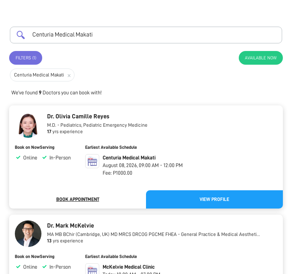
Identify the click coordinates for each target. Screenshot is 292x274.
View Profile (214, 199)
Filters (26, 58)
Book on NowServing (34, 147)
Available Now (261, 58)
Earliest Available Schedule (111, 147)
